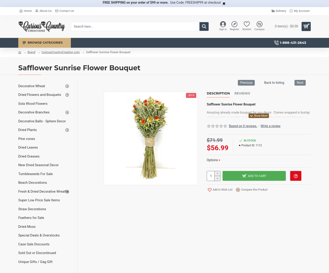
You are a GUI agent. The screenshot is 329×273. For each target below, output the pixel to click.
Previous (246, 82)
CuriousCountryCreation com (61, 52)
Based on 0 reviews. (243, 126)
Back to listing (274, 82)
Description (218, 93)
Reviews (242, 93)
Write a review (271, 126)
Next (300, 82)
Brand (31, 52)
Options (212, 160)
